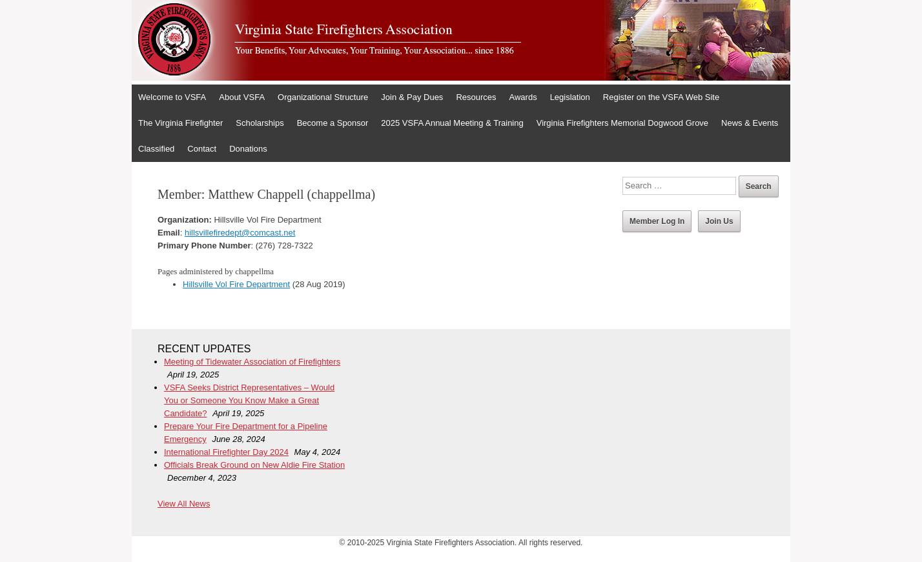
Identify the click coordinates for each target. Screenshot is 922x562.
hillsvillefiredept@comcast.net (240, 232)
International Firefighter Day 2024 (226, 452)
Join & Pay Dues (412, 97)
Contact (201, 149)
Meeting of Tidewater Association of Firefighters (252, 361)
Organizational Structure (323, 97)
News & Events (749, 123)
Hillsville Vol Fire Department (236, 284)
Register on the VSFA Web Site (661, 97)
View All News (184, 503)
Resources (476, 97)
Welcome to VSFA (172, 97)
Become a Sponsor (333, 123)
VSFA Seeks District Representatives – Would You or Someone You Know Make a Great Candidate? (249, 400)
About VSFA (242, 97)
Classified (156, 149)
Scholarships (259, 123)
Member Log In (657, 221)
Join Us (719, 221)
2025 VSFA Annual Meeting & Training (452, 123)
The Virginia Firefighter (180, 123)
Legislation (570, 97)
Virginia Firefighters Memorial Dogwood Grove (622, 123)
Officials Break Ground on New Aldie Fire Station (254, 465)
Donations (248, 149)
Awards (523, 97)
